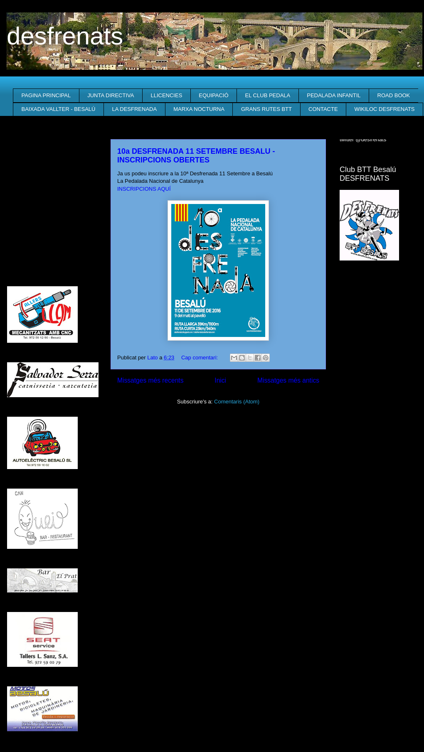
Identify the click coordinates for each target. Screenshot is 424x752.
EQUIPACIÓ (213, 95)
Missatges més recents (150, 380)
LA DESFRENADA (134, 109)
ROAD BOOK (393, 95)
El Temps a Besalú (378, 284)
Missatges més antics (288, 380)
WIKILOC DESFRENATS (385, 109)
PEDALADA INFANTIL (333, 95)
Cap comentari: (200, 357)
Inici (220, 380)
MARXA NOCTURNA (198, 109)
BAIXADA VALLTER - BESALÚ (59, 109)
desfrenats (65, 36)
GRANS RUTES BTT (266, 109)
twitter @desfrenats (363, 139)
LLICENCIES (166, 95)
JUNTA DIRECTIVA (110, 95)
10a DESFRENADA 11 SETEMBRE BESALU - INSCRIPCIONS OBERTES (196, 155)
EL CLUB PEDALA (268, 95)
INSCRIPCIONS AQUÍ (144, 189)
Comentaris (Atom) (236, 401)
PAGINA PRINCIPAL (46, 95)
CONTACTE (323, 109)
